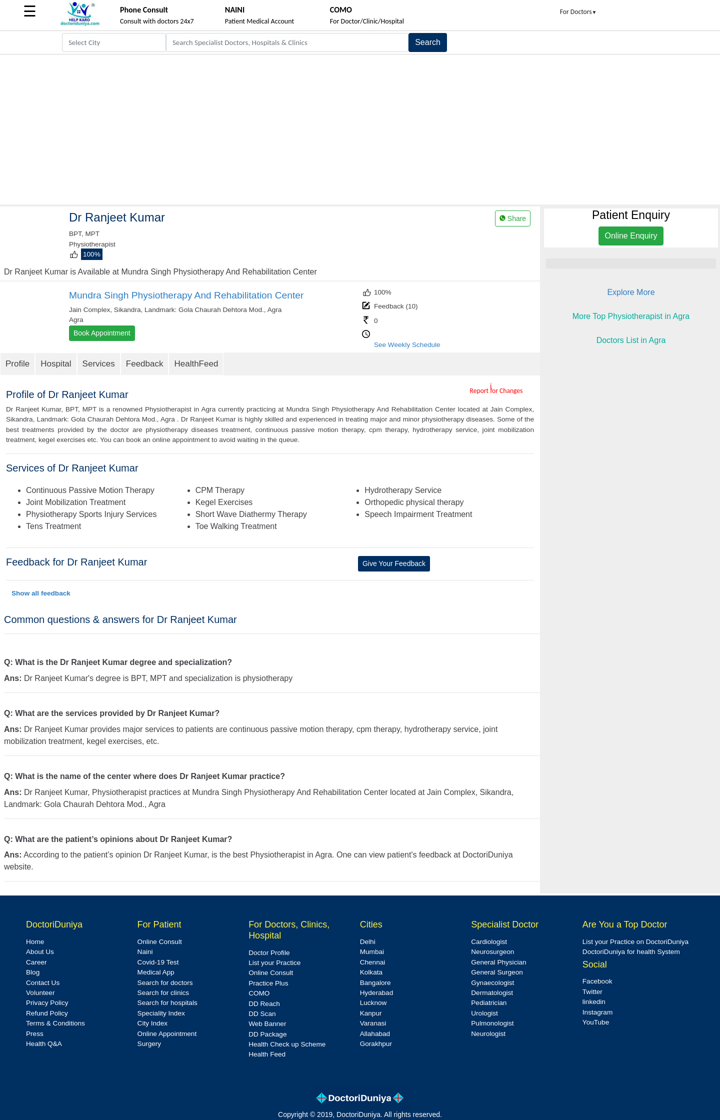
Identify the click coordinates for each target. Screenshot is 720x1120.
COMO (259, 993)
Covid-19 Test (158, 962)
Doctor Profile (269, 952)
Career (36, 962)
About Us (40, 952)
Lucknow (373, 1002)
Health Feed (267, 1054)
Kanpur (371, 1013)
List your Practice (274, 962)
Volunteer (40, 992)
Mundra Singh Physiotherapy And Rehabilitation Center (186, 295)
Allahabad (375, 1034)
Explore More (630, 292)
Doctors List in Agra (631, 340)
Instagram (597, 1012)
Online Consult (160, 942)
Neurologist (488, 1034)
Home (35, 942)
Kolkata (371, 972)
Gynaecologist (492, 982)
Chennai (373, 962)
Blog (33, 972)
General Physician (498, 962)
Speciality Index (161, 1013)
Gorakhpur (376, 1044)
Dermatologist (492, 992)
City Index (153, 1023)
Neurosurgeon (492, 952)
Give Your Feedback (394, 564)
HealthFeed (196, 363)
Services (98, 363)
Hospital (55, 363)
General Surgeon (497, 972)
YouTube (595, 1022)
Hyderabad (377, 992)
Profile (18, 363)
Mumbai (372, 952)
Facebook (597, 981)
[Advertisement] (360, 130)
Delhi (368, 942)
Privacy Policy (47, 1002)
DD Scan (262, 1014)
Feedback (145, 363)
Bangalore (375, 982)
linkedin (594, 1002)
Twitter (592, 992)
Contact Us (43, 982)
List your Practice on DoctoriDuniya (635, 942)
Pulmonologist (492, 1023)
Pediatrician (488, 1002)
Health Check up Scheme (287, 1044)
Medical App (156, 972)
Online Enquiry (631, 236)
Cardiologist (489, 942)
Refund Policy (47, 1013)
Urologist (484, 1013)
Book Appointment (102, 333)
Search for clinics (164, 992)
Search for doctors (165, 982)
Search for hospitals (168, 1002)
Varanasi (373, 1023)
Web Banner (267, 1024)
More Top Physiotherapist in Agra (631, 316)
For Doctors (578, 12)
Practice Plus (268, 983)
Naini (145, 952)
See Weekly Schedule (407, 344)
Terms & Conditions (55, 1023)
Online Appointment (167, 1034)
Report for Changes (496, 390)
